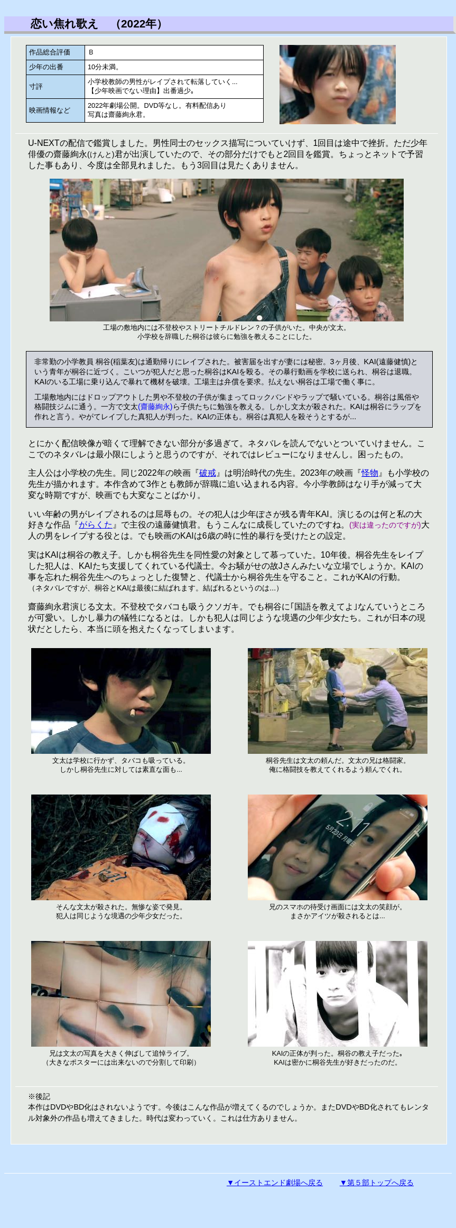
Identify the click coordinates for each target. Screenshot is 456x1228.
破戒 (207, 472)
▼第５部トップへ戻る (377, 1182)
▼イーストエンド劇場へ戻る (275, 1182)
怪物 (369, 472)
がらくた (96, 524)
